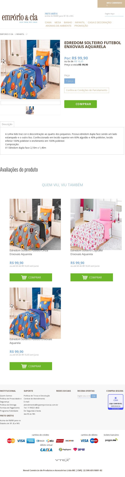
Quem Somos (6, 395)
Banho (68, 22)
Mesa (58, 22)
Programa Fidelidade (9, 411)
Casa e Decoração (99, 22)
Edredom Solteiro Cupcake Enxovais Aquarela (86, 252)
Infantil (80, 22)
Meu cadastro (89, 3)
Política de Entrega (8, 405)
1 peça (69, 80)
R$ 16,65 (78, 61)
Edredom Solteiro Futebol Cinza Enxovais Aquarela (29, 252)
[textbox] (114, 13)
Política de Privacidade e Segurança (10, 400)
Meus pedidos (73, 3)
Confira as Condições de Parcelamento (86, 90)
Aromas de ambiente (58, 25)
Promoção (81, 25)
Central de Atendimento (34, 398)
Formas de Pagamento (10, 407)
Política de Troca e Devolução (37, 395)
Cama (48, 22)
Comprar (83, 104)
